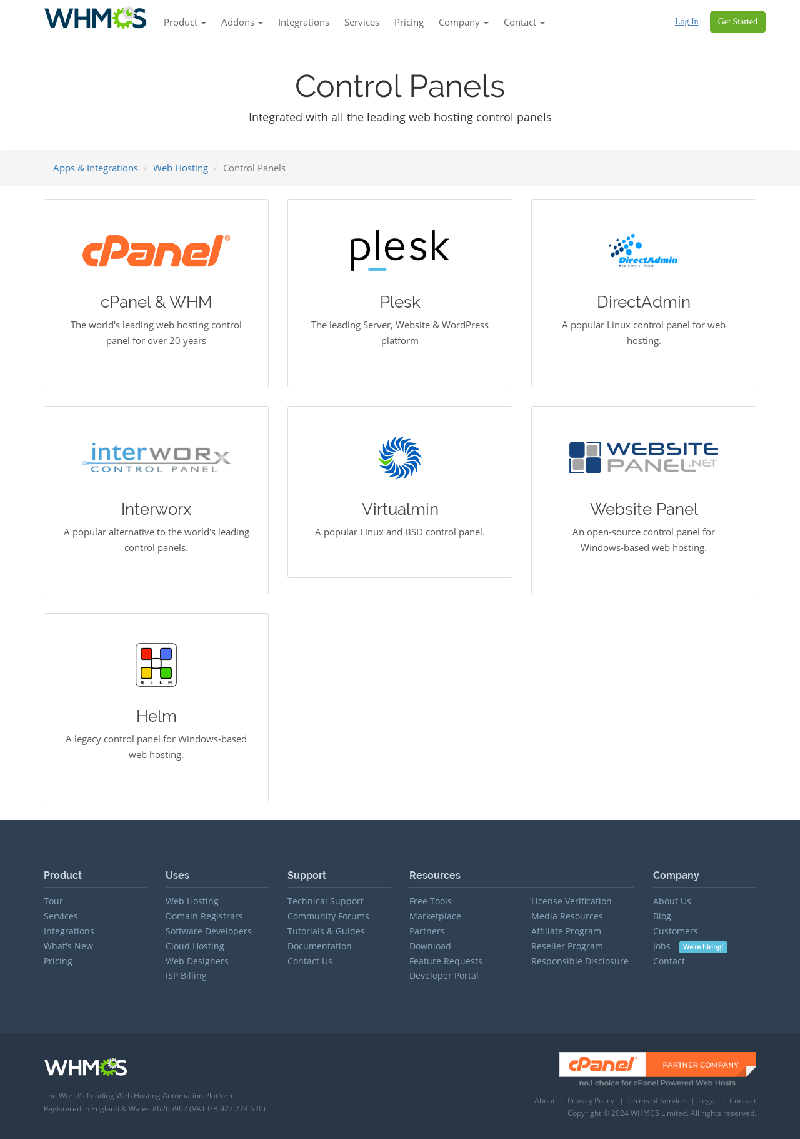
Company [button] (464, 22)
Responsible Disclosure (580, 961)
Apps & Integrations (95, 167)
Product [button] (185, 22)
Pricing (409, 22)
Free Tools (430, 901)
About (544, 1100)
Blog (662, 916)
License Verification (571, 901)
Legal (707, 1100)
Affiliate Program (566, 931)
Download (430, 946)
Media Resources (567, 916)
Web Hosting (180, 167)
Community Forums (328, 916)
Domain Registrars (204, 916)
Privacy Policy (591, 1100)
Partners (427, 931)
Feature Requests (445, 961)
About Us (672, 901)
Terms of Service (656, 1100)
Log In (687, 21)
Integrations (303, 22)
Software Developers (209, 931)
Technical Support (326, 901)
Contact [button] (524, 22)
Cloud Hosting (195, 946)
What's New (68, 946)
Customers (675, 931)
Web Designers (197, 961)
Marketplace (435, 916)
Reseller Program (567, 946)
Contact (669, 961)
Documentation (320, 946)
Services (361, 22)
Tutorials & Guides (326, 931)
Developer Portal (444, 975)
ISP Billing (186, 975)
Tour (53, 901)
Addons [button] (242, 22)
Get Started (738, 21)
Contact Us (310, 961)
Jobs (690, 946)
